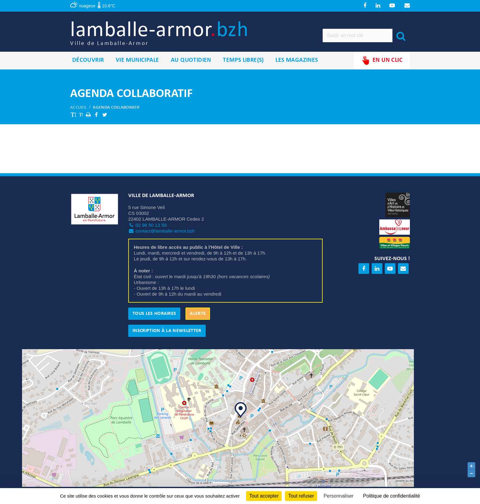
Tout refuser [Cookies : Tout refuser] (301, 495)
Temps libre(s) (243, 61)
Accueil (78, 108)
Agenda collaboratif (116, 108)
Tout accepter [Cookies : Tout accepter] (264, 495)
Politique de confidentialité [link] (391, 495)
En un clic (382, 61)
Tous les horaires (154, 314)
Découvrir (88, 61)
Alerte (198, 314)
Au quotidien (191, 61)
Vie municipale (137, 61)
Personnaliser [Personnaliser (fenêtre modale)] (339, 495)
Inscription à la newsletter (167, 331)
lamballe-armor (161, 33)
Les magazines (297, 61)
